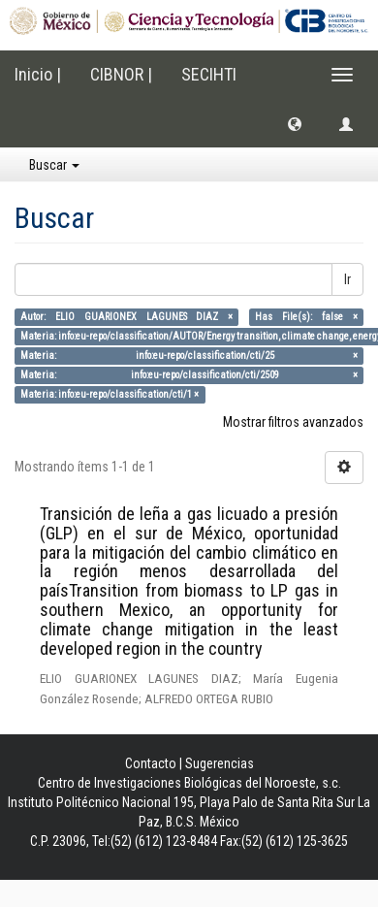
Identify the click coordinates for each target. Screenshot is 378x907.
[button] (294, 123)
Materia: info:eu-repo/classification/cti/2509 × (188, 375)
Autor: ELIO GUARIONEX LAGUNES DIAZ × (126, 316)
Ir (347, 279)
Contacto (150, 763)
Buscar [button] (54, 165)
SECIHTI (208, 74)
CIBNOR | (121, 74)
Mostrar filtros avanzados (293, 422)
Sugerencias (219, 763)
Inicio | (38, 74)
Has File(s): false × (306, 316)
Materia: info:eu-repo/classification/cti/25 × (188, 355)
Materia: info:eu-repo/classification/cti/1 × (109, 394)
